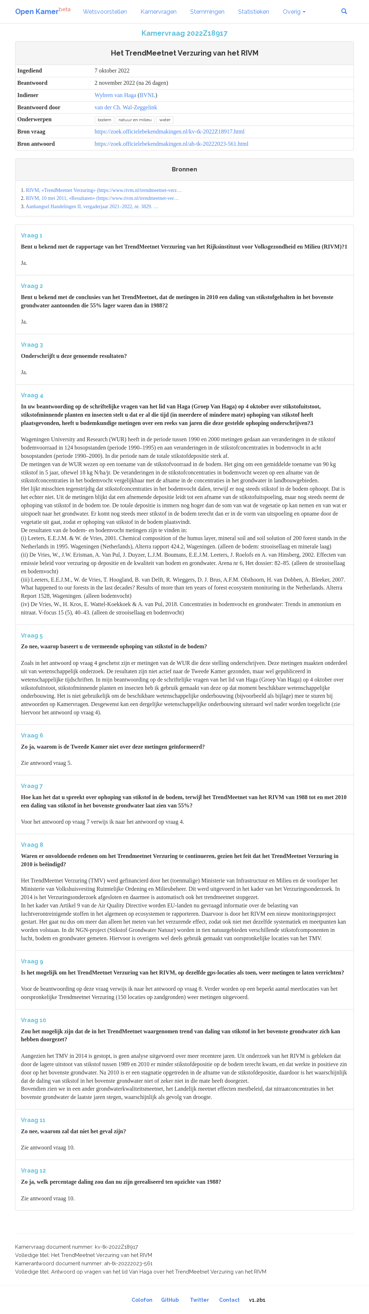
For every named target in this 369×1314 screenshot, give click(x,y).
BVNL (147, 95)
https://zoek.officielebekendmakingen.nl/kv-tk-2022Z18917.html (170, 131)
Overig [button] (294, 11)
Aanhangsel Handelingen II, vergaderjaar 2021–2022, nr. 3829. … (92, 206)
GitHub (170, 1300)
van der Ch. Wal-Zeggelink (126, 107)
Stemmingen (207, 11)
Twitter (199, 1300)
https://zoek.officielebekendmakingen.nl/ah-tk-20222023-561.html (172, 144)
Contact (229, 1300)
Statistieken (253, 11)
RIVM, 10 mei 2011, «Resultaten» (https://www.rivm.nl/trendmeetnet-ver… (102, 198)
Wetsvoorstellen (105, 11)
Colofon (142, 1300)
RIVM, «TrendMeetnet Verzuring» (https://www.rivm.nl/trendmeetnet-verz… (104, 190)
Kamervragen (159, 11)
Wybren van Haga (115, 95)
